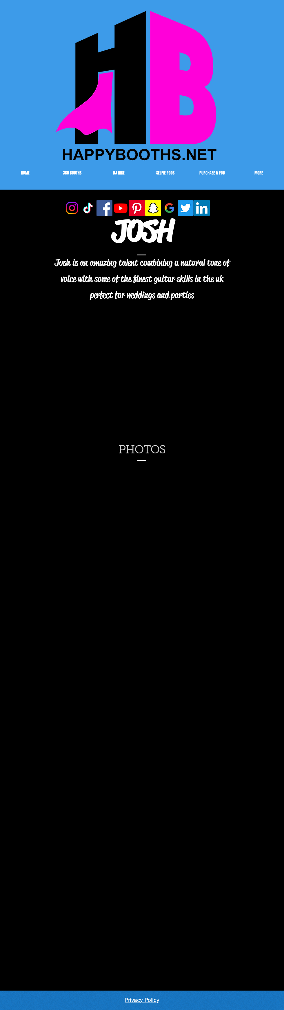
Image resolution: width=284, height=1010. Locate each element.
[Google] (169, 208)
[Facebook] (104, 208)
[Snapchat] (153, 208)
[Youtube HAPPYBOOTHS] (121, 208)
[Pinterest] (137, 208)
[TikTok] (88, 208)
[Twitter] (186, 208)
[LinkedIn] (202, 208)
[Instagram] (72, 208)
